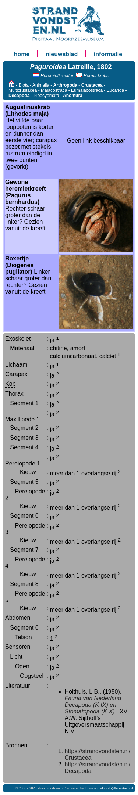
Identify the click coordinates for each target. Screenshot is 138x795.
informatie (108, 54)
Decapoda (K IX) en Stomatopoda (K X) (91, 708)
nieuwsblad (62, 54)
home (22, 54)
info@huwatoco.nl (119, 788)
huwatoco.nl (94, 788)
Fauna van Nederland (93, 698)
